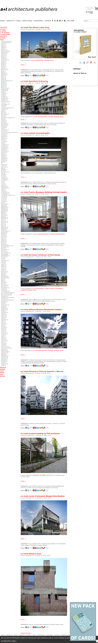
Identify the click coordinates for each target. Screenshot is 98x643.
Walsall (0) (3, 354)
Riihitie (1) (3, 281)
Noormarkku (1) (5, 249)
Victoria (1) (3, 344)
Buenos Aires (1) (5, 88)
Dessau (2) (3, 115)
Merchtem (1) (4, 221)
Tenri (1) (3, 325)
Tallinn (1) (3, 321)
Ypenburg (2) (4, 359)
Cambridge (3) (4, 90)
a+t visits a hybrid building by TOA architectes (40, 433)
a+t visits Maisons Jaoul (31, 554)
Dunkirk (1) (3, 121)
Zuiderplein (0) (4, 364)
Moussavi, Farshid (62, 361)
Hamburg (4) (4, 152)
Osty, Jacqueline (56, 71)
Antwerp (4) (4, 57)
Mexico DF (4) (4, 222)
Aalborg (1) (4, 43)
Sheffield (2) (4, 307)
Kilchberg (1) (4, 169)
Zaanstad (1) (4, 360)
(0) (1, 163)
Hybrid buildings (56, 486)
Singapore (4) (4, 309)
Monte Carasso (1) (5, 231)
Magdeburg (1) (4, 207)
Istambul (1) (4, 127)
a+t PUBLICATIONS (5, 34)
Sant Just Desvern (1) (6, 295)
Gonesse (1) (4, 141)
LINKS (1, 374)
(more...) (23, 64)
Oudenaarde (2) (5, 260)
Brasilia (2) (3, 82)
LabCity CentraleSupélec (39, 183)
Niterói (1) (3, 248)
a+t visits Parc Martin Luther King (35, 27)
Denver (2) (3, 112)
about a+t (11, 21)
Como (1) (3, 102)
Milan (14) (3, 226)
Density (41, 123)
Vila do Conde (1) (5, 346)
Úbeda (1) (3, 62)
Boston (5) (3, 79)
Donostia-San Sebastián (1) (8, 117)
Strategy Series (49, 60)
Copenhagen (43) (5, 104)
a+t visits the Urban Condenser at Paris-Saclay (40, 255)
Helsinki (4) (4, 155)
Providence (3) (4, 271)
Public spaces (38, 70)
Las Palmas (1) (5, 179)
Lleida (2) (3, 189)
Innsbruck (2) (4, 164)
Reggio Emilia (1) (5, 277)
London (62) (4, 191)
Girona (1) (3, 139)
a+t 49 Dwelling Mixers (50, 361)
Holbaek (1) (4, 157)
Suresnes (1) (4, 314)
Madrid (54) (4, 205)
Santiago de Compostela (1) (8, 297)
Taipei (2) (3, 318)
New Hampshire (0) (6, 253)
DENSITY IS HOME (39, 475)
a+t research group (58, 70)
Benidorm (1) (4, 74)
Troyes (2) (3, 334)
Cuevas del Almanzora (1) (7, 107)
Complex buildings (38, 124)
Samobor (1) (4, 290)
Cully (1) (3, 110)
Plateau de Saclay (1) (6, 41)
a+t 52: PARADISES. (37, 60)
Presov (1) (3, 270)
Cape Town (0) (4, 99)
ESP (72, 21)
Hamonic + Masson (52, 423)
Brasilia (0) (3, 83)
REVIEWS (2, 369)
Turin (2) (3, 335)
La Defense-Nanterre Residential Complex (32, 363)
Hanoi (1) (3, 153)
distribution (41, 635)
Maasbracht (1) (5, 203)
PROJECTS (3, 367)
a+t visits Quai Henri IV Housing (34, 81)
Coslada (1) (4, 105)
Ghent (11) (3, 137)
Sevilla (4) (3, 306)
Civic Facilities (33, 182)
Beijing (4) (3, 265)
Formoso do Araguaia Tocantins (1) (9, 132)
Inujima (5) (3, 165)
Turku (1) (3, 337)
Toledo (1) (3, 329)
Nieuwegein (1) (5, 247)
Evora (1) (3, 67)
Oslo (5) (3, 259)
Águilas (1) (3, 66)
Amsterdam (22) (5, 59)
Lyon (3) (3, 202)
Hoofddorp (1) (4, 158)
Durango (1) (4, 122)
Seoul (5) (3, 303)
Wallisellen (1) (4, 353)
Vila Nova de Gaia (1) (6, 348)
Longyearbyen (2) (5, 192)
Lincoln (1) (3, 184)
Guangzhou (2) (4, 148)
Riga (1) (3, 280)
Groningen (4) (4, 147)
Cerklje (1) (3, 94)
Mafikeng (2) (4, 206)
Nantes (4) (3, 243)
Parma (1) (3, 264)
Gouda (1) (3, 142)
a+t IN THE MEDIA (4, 32)
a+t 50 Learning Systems (33, 245)
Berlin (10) (3, 75)
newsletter (38, 21)
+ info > (13, 641)
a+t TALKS (3, 29)
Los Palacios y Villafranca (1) (8, 195)
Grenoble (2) (4, 146)
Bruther (53, 543)
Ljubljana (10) (4, 186)
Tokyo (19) (3, 328)
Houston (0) (4, 159)
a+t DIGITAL (3, 31)
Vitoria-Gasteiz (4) (5, 351)
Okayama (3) (4, 256)
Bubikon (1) (4, 86)
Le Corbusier (51, 624)
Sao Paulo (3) (4, 298)
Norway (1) (3, 250)
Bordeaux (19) (4, 89)
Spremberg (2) (4, 312)
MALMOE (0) (4, 211)
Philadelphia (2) (5, 130)
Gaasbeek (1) (4, 136)
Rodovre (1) (4, 282)
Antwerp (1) (4, 58)
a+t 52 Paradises (46, 71)
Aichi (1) (3, 48)
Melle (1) (3, 219)
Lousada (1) (4, 197)
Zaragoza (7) (4, 361)
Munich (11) (4, 237)
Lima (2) (3, 183)
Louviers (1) (4, 199)
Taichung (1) (4, 317)
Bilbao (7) (3, 77)
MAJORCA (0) (4, 210)
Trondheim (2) (4, 333)
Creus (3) (3, 106)
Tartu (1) (3, 322)
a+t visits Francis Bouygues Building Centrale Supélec (44, 192)
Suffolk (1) (3, 313)
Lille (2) (3, 181)
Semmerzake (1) (5, 304)
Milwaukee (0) (4, 228)
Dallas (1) (3, 111)
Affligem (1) (4, 47)
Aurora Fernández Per (27, 29)
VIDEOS (2, 372)
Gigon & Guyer (41, 243)
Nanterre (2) (4, 242)
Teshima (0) (4, 327)
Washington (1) (5, 355)
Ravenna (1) (4, 275)
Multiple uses (24, 361)
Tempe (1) (3, 324)
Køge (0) (3, 168)
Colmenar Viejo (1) (5, 101)
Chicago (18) (4, 98)
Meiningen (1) (4, 217)
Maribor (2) (3, 213)
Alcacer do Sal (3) (5, 51)
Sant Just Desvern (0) (6, 293)
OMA (38, 182)
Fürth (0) (3, 128)
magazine (22, 635)
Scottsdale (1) (4, 301)
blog (18, 21)
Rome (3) (3, 284)
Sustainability (45, 70)
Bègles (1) (3, 72)
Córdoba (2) (4, 93)
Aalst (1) (3, 45)
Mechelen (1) (4, 208)
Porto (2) (3, 258)
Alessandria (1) (5, 52)
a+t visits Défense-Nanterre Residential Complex (41, 309)
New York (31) (4, 252)
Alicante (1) (4, 54)
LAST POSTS (3, 27)
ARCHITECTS (3, 36)
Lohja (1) (3, 190)
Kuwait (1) (3, 175)
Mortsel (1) (3, 234)
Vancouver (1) (4, 340)
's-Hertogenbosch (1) (6, 42)
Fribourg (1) (4, 134)
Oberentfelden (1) (5, 255)
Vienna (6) (3, 345)
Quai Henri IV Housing (50, 124)
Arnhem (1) (4, 61)
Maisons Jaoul (59, 624)
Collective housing (34, 123)
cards (34, 635)
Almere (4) (3, 56)
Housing (60, 123)
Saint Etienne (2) (5, 287)
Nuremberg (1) (4, 254)
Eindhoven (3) (4, 125)
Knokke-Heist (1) (5, 171)
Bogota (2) (3, 78)
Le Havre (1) (4, 180)
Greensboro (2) (5, 144)
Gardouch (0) (4, 138)
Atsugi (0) (3, 64)
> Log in (91, 13)
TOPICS (2, 371)
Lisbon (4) (3, 185)
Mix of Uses (42, 360)
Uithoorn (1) (4, 338)
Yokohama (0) (4, 357)
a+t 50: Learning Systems (41, 234)
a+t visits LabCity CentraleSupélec (35, 133)
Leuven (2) (3, 200)
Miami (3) (3, 223)
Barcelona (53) (4, 69)
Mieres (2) (3, 224)
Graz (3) (3, 143)
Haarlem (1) (4, 149)
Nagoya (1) (4, 239)
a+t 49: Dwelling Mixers (40, 350)
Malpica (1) (4, 212)
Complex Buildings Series (28, 290)
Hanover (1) (4, 154)
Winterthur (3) (4, 356)
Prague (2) (3, 269)
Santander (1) (4, 296)
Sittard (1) (3, 311)
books (29, 635)
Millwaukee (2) (4, 227)
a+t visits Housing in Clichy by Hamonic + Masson (42, 371)
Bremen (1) (4, 84)
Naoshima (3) (4, 244)
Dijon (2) (3, 116)
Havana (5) (4, 176)
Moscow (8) (4, 236)
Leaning (54, 183)
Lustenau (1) (4, 201)
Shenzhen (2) (4, 308)
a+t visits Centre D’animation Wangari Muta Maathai (43, 496)
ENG (68, 21)
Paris (51, 70)
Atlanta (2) (3, 63)
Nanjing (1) (3, 240)
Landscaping (24, 71)
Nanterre (51, 360)
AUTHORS (3, 38)
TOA (33, 487)
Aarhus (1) (3, 46)
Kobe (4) (3, 173)
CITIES (2, 39)
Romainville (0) (4, 285)
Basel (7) (3, 70)
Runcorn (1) (4, 286)
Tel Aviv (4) (3, 323)
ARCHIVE (2, 376)
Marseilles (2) (4, 215)
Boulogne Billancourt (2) (7, 80)
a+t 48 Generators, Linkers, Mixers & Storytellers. (48, 288)
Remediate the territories (35, 71)
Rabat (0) (3, 274)
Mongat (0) (3, 229)
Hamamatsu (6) (5, 151)
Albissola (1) (4, 50)
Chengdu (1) (4, 96)
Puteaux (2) (4, 272)
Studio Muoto (36, 301)
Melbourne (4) (4, 218)
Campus (49, 183)
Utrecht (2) (3, 339)
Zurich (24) (3, 362)
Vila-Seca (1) (4, 349)
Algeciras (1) (4, 53)
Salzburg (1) (4, 288)
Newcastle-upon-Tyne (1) (7, 245)
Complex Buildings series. (57, 234)
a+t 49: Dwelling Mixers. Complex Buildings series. (48, 116)
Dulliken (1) (4, 120)
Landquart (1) (4, 178)
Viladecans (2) (4, 350)
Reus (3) (3, 279)
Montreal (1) (4, 233)
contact (48, 21)
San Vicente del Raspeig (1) (8, 292)
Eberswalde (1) (5, 123)
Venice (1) (3, 341)
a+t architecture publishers (31, 9)
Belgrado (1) (4, 73)
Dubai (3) (3, 118)
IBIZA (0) (3, 162)
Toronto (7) (3, 330)
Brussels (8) (4, 85)
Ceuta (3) (3, 95)
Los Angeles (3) (5, 194)
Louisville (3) (4, 196)
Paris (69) (3, 263)
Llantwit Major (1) (5, 187)
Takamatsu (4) (4, 319)
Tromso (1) (3, 332)
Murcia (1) (3, 238)
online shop (27, 21)
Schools (56, 245)
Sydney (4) (3, 316)
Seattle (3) (3, 302)
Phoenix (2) (4, 266)
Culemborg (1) (4, 109)
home (2, 21)
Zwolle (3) (3, 365)
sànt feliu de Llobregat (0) (7, 300)
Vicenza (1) (4, 343)
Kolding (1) (3, 174)
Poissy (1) (3, 268)
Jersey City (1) (4, 167)
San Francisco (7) (5, 291)
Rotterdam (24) (5, 276)
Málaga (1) (3, 216)
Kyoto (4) (3, 170)
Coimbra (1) (4, 100)
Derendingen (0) (5, 114)
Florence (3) (4, 131)
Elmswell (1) (4, 126)
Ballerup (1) (4, 68)
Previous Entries (26, 633)
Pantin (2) (3, 261)
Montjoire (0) (4, 232)
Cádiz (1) (3, 91)
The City (31, 70)
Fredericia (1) (4, 133)
